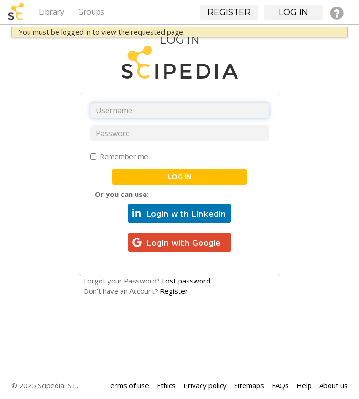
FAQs (280, 385)
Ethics (166, 385)
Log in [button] (293, 12)
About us (333, 385)
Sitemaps (249, 385)
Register (174, 291)
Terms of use (127, 385)
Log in (179, 177)
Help (304, 385)
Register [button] (229, 12)
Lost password (186, 280)
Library (51, 12)
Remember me (119, 156)
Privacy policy (205, 385)
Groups (91, 12)
